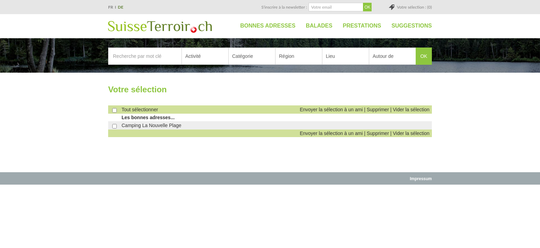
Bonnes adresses (267, 26)
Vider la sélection (411, 109)
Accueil (227, 25)
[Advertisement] (270, 200)
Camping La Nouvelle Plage (151, 125)
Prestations (362, 26)
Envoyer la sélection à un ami (331, 109)
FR (110, 7)
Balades (319, 26)
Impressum (421, 178)
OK (423, 56)
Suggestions (412, 26)
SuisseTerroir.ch (160, 27)
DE (120, 7)
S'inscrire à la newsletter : (284, 7)
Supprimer (378, 109)
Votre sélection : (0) (414, 7)
